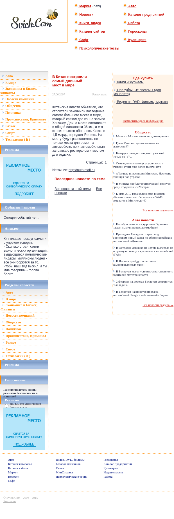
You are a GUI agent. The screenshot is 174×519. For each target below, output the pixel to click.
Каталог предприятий (143, 15)
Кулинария (134, 40)
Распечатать (99, 94)
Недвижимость (113, 472)
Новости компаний (18, 99)
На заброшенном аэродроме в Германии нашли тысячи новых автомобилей (140, 225)
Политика (11, 113)
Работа (131, 23)
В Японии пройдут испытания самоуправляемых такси (134, 263)
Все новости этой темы (73, 189)
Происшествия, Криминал (24, 119)
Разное (8, 126)
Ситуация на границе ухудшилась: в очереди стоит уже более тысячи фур (138, 165)
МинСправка (64, 472)
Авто (129, 6)
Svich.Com (13, 497)
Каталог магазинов (68, 464)
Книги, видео (87, 23)
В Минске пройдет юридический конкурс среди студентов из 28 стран (142, 185)
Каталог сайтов (89, 31)
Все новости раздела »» (158, 210)
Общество (11, 106)
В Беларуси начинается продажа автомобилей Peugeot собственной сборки (140, 293)
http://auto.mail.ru (82, 170)
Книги (60, 468)
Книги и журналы (129, 82)
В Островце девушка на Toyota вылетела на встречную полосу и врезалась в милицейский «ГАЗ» (143, 251)
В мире (9, 83)
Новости (84, 15)
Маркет (82, 6)
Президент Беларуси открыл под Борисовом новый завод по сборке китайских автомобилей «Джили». (142, 237)
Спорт (8, 133)
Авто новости (143, 220)
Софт (81, 40)
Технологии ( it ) (16, 140)
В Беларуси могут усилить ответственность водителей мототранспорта (143, 273)
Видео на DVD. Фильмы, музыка (141, 102)
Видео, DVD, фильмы (70, 459)
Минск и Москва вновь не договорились (141, 136)
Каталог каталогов (20, 464)
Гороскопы (135, 31)
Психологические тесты (96, 48)
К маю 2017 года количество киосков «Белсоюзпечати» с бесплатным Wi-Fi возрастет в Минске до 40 (139, 197)
